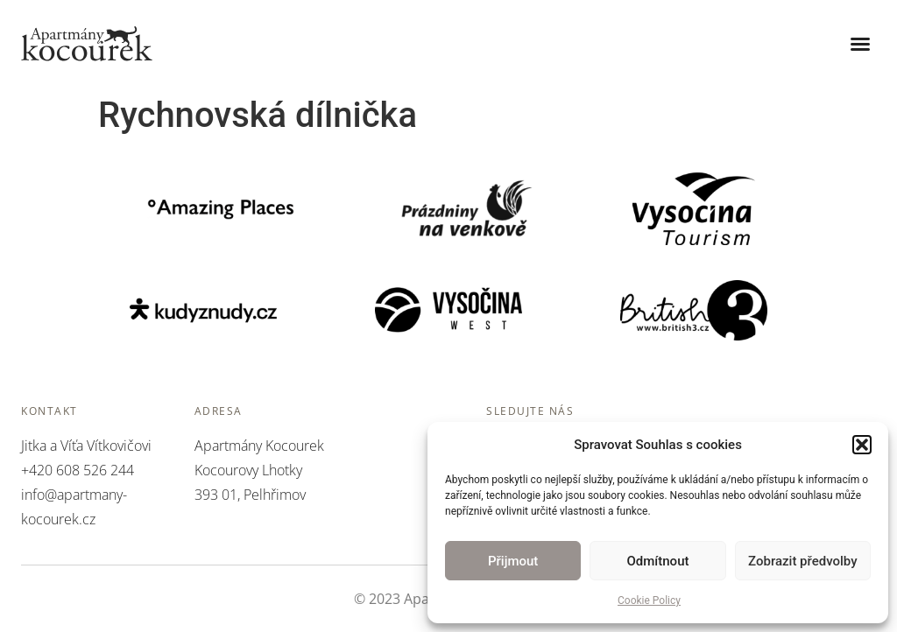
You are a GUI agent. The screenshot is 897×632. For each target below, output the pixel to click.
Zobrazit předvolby (803, 561)
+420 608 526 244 (77, 470)
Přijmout (513, 561)
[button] (862, 444)
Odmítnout (658, 561)
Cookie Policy (649, 600)
